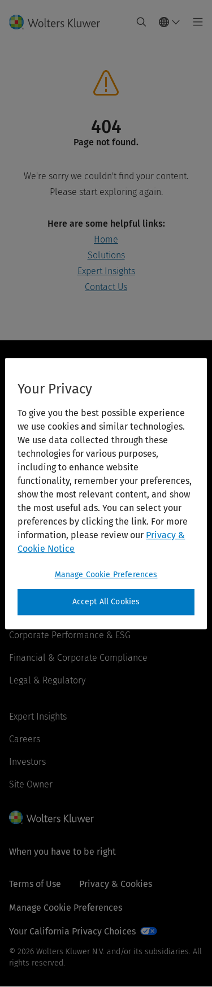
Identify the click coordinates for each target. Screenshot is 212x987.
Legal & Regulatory (47, 680)
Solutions (106, 255)
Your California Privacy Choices (72, 931)
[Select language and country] (170, 22)
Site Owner (31, 784)
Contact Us (106, 287)
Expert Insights (106, 271)
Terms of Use (35, 883)
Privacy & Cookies (115, 883)
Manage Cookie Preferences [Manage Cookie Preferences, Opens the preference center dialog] (106, 574)
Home (106, 239)
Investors (27, 761)
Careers (24, 739)
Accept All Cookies (106, 602)
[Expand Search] (141, 22)
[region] (105, 493)
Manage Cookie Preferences (65, 907)
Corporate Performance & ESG (70, 635)
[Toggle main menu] (195, 22)
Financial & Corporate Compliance (78, 657)
